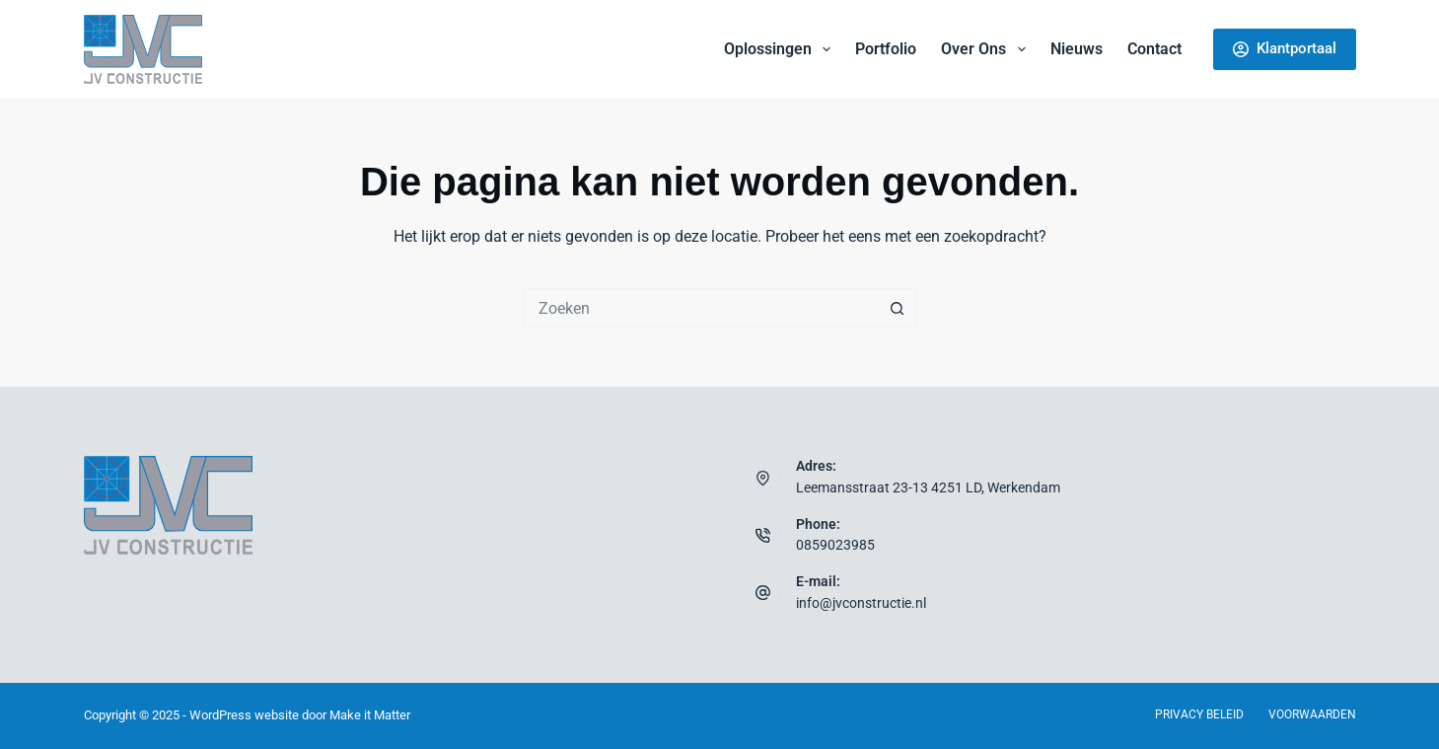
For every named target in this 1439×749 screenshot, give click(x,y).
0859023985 (835, 545)
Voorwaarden (1312, 714)
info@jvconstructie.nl (861, 603)
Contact (1154, 48)
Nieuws (1076, 48)
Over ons (987, 49)
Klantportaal (1284, 48)
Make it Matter (369, 715)
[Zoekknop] (897, 308)
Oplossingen (781, 49)
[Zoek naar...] (700, 308)
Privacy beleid (1199, 714)
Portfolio (885, 48)
